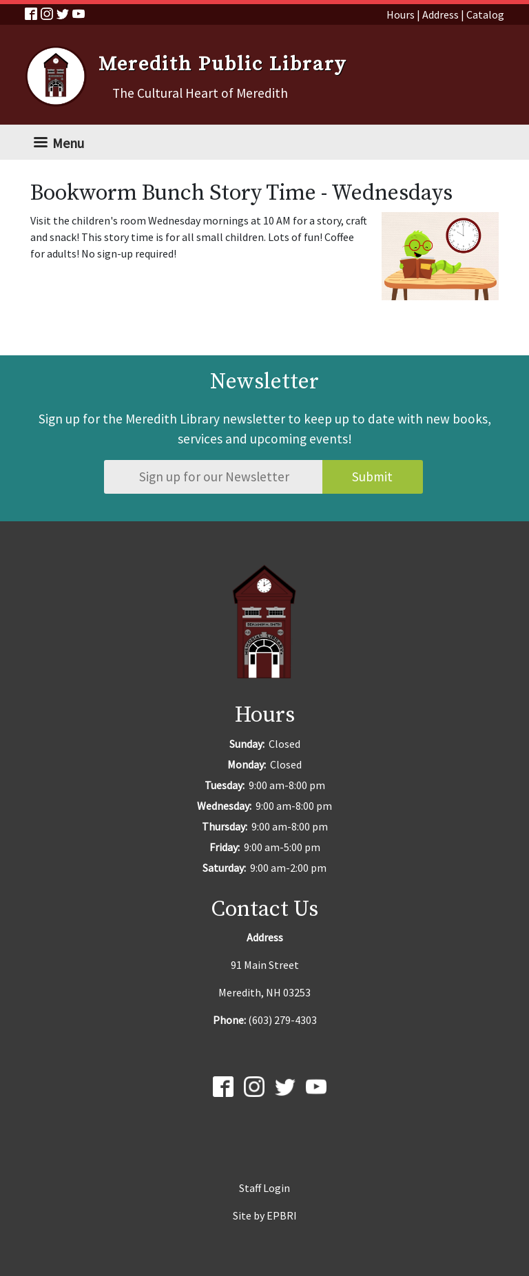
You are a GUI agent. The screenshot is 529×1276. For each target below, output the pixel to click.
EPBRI (282, 1215)
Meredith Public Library (222, 64)
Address (440, 14)
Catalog (485, 14)
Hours (400, 14)
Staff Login (264, 1188)
